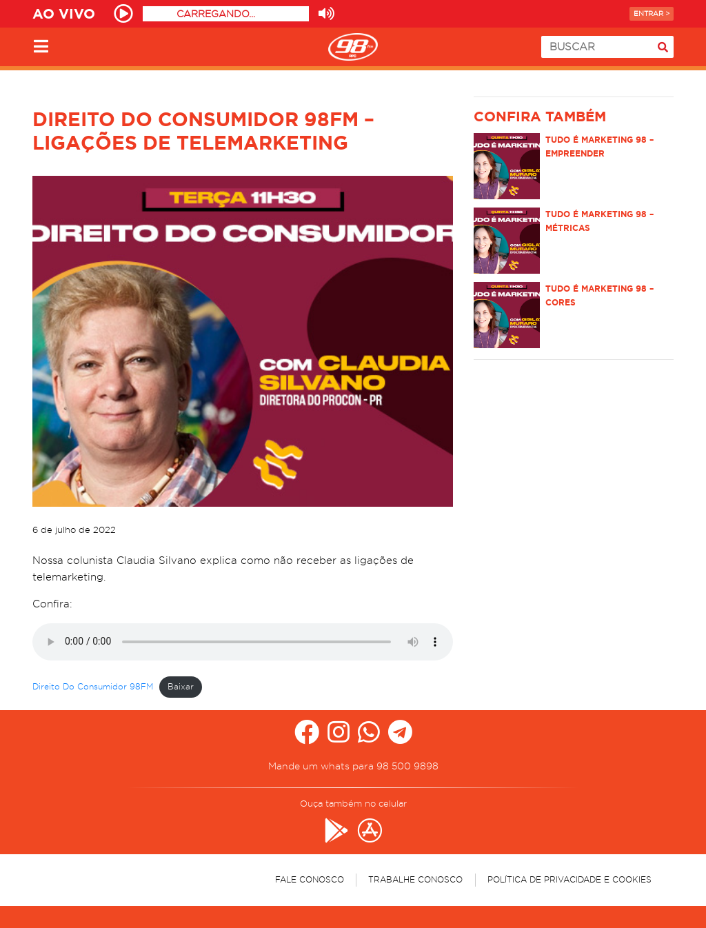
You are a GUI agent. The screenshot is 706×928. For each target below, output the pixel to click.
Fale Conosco (309, 879)
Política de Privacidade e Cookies (569, 879)
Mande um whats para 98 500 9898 (353, 765)
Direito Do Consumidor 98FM (92, 686)
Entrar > (651, 13)
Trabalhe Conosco (415, 879)
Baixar (181, 686)
